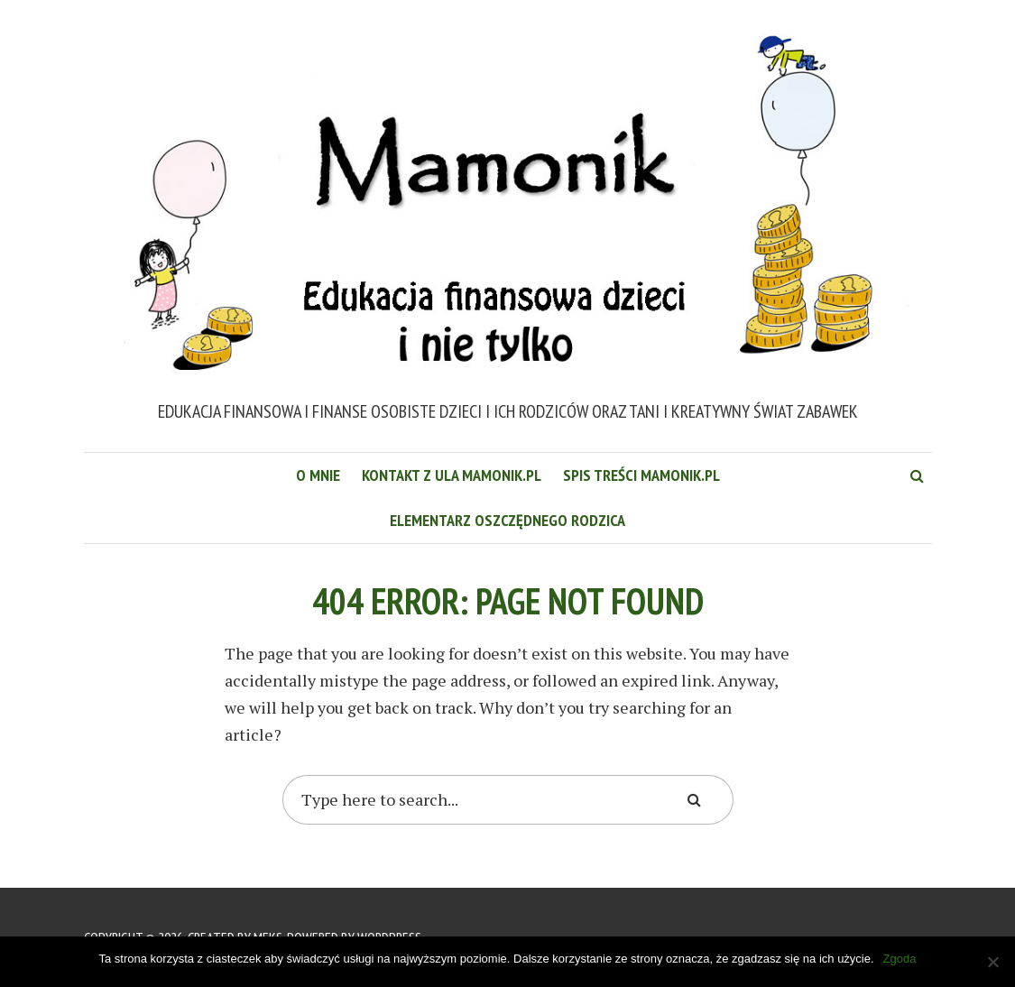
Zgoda (900, 958)
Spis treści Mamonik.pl (641, 475)
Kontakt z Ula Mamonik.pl (451, 475)
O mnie (318, 475)
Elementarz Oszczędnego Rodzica (507, 520)
